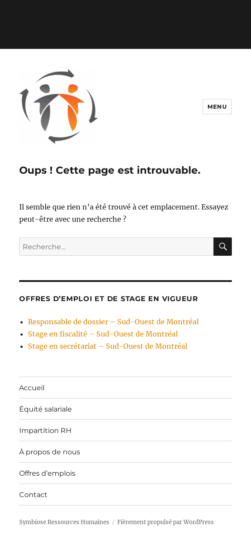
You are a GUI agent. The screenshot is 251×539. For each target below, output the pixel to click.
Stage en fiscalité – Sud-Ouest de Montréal (103, 334)
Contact (33, 495)
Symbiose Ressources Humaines (64, 522)
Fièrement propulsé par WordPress (165, 522)
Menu (217, 106)
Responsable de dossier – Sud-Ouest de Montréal (113, 321)
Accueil (31, 388)
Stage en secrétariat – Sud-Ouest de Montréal (107, 346)
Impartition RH (45, 430)
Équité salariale (45, 409)
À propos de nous (49, 452)
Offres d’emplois (47, 473)
